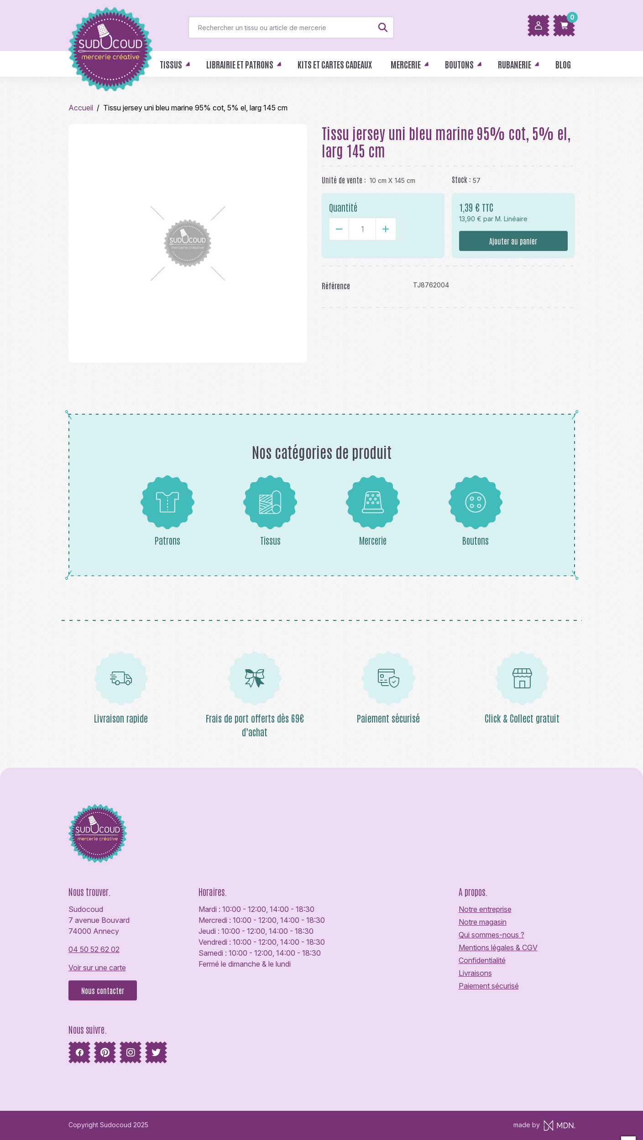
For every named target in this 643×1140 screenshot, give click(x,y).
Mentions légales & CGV (498, 947)
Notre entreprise (485, 909)
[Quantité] (362, 229)
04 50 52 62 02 (94, 949)
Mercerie (372, 510)
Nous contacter (102, 990)
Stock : (461, 179)
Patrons (167, 510)
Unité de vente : (344, 179)
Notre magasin (483, 922)
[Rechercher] (291, 27)
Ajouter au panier (513, 240)
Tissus (270, 510)
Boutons (475, 510)
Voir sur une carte (97, 967)
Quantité (343, 207)
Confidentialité (482, 960)
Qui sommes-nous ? (491, 934)
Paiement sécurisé (489, 985)
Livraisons (475, 973)
